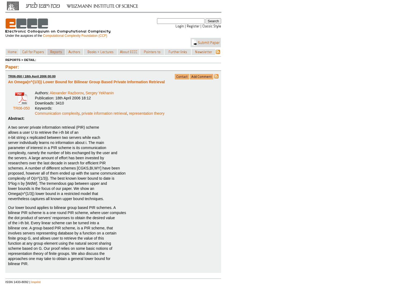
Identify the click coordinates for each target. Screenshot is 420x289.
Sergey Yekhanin (100, 93)
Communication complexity (57, 113)
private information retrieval (104, 113)
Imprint (36, 282)
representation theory (147, 113)
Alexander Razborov (66, 93)
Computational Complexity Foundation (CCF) (75, 36)
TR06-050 (21, 106)
